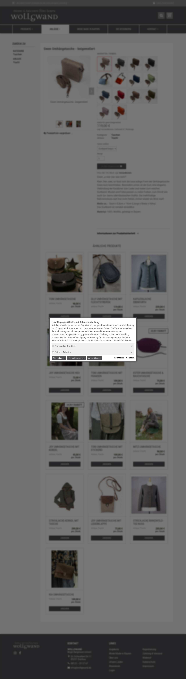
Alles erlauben (59, 358)
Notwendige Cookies (63, 346)
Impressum (130, 358)
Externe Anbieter (61, 352)
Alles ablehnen (94, 358)
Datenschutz (119, 358)
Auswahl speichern (77, 358)
